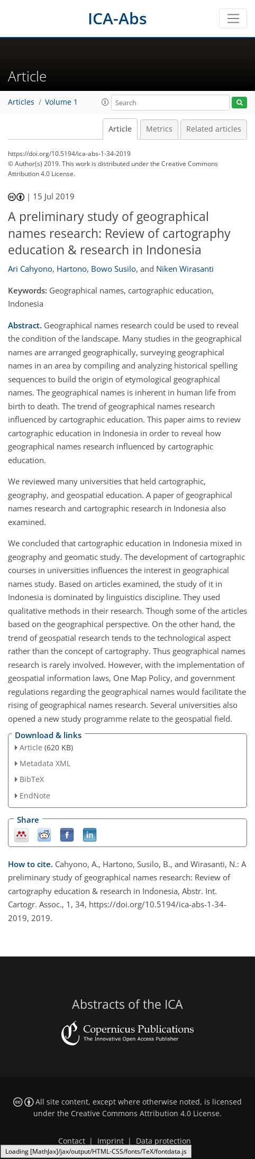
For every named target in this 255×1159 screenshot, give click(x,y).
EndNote (35, 795)
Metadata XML (45, 763)
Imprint (110, 1141)
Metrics (159, 129)
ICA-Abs (117, 18)
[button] (105, 102)
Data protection (163, 1141)
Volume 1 (61, 102)
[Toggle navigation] (233, 18)
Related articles (213, 129)
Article (120, 129)
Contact (71, 1141)
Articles (21, 102)
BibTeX (32, 779)
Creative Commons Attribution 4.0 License (145, 1113)
